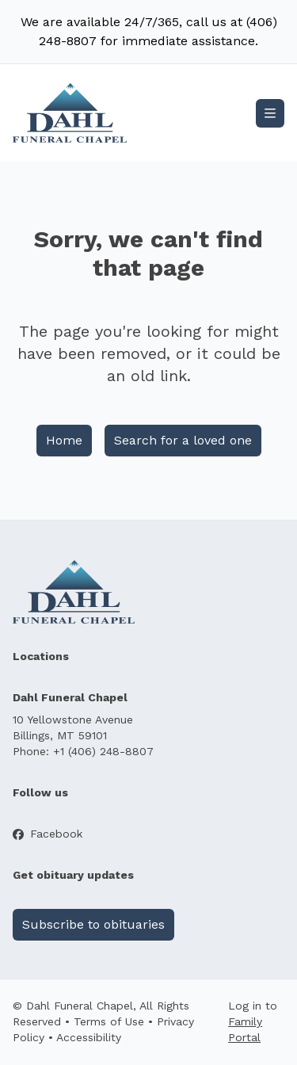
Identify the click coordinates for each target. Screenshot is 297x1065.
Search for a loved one (183, 440)
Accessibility (88, 1037)
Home (64, 440)
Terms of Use (109, 1021)
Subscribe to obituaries (93, 924)
